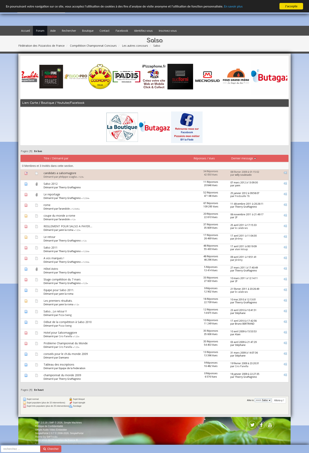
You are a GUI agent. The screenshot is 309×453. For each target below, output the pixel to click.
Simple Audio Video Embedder (51, 429)
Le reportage (52, 194)
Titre (46, 158)
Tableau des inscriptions (59, 364)
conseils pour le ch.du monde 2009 (66, 354)
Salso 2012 (51, 184)
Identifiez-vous (143, 30)
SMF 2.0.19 (41, 422)
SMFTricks (52, 436)
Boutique (88, 30)
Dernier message (243, 158)
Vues (212, 158)
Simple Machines (73, 422)
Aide (53, 30)
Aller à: (250, 400)
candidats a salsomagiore (60, 173)
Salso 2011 (51, 247)
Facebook (121, 30)
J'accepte (291, 6)
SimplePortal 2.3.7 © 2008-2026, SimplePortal (59, 433)
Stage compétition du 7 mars (62, 279)
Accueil (25, 30)
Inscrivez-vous (168, 30)
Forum (40, 30)
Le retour (49, 237)
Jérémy (239, 238)
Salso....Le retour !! (55, 311)
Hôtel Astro (51, 269)
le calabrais (241, 227)
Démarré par (60, 158)
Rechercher (69, 30)
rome (47, 205)
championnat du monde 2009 (62, 375)
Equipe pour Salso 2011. (59, 290)
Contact (105, 30)
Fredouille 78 (242, 196)
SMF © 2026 (55, 422)
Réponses (200, 158)
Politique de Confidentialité (49, 426)
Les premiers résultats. (58, 301)
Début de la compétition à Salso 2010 (68, 322)
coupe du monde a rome (59, 215)
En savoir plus (233, 6)
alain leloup (241, 249)
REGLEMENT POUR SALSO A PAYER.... (68, 226)
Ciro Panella (65, 336)
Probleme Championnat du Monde (66, 343)
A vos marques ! (54, 258)
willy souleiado (243, 174)
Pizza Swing (65, 315)
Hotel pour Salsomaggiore (60, 332)
